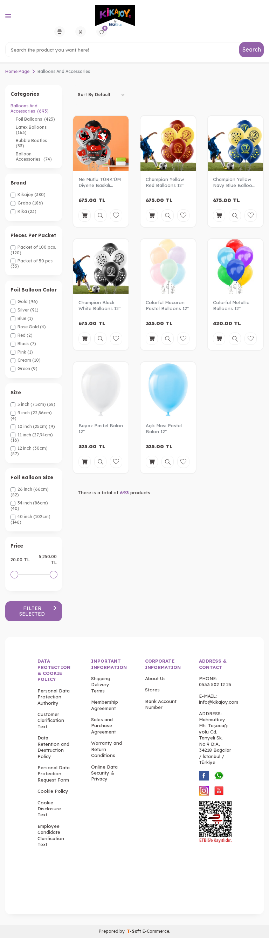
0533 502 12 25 (215, 685)
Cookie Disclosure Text (49, 809)
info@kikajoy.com (218, 702)
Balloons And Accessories (30, 108)
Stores (152, 690)
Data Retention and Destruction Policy (53, 747)
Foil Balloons (35, 119)
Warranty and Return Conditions (106, 749)
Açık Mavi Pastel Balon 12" (164, 428)
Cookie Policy (52, 791)
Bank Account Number (161, 704)
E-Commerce (156, 931)
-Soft (135, 931)
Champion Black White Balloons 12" (99, 305)
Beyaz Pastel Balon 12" (100, 428)
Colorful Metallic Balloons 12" (231, 305)
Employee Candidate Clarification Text (50, 835)
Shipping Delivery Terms (100, 685)
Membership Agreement (104, 705)
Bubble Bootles (32, 143)
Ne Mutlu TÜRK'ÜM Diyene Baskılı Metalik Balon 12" (99, 182)
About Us (155, 678)
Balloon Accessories (34, 156)
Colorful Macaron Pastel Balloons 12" (167, 305)
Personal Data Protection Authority (53, 697)
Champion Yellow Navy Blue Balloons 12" (235, 182)
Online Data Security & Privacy (104, 773)
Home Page (17, 71)
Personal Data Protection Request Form (53, 774)
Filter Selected (37, 611)
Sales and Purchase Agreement (103, 726)
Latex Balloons (32, 130)
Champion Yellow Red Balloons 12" (165, 182)
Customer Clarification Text (50, 720)
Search (251, 49)
